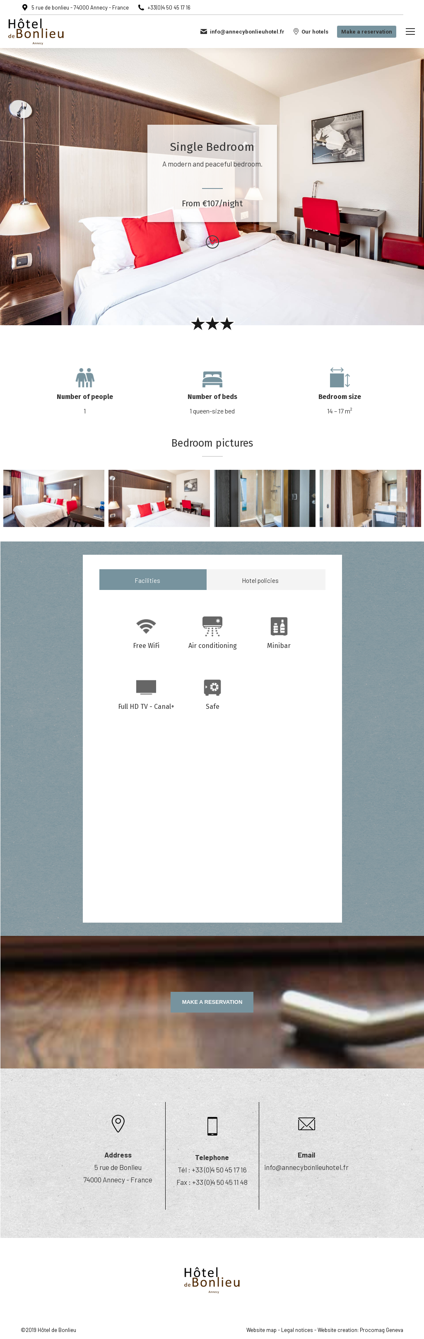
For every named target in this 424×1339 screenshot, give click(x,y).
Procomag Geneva (381, 1330)
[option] (84, 391)
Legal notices (297, 1330)
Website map (261, 1330)
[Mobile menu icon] (410, 31)
